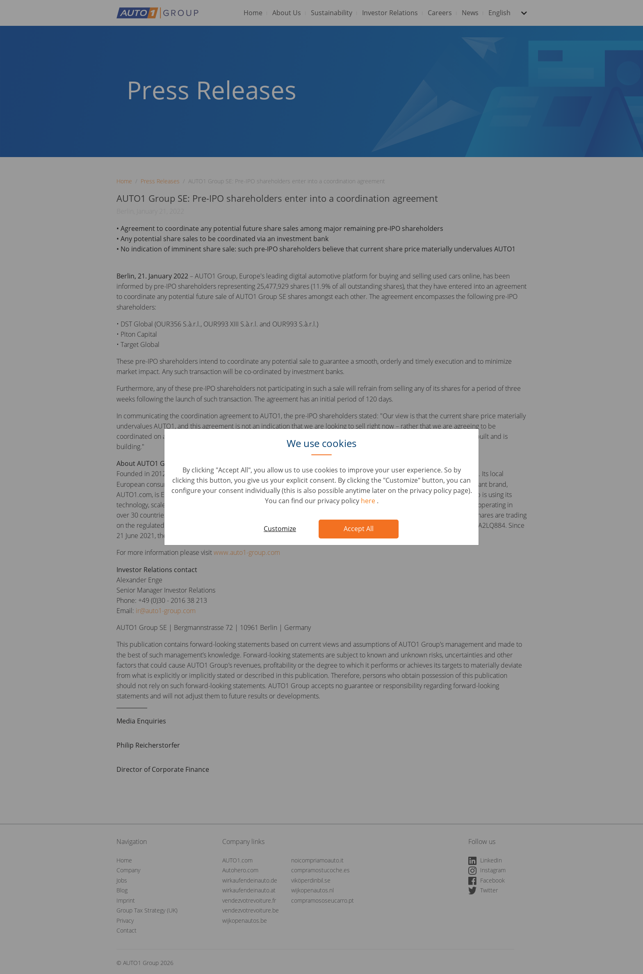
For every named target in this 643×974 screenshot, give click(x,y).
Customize (280, 528)
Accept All (359, 528)
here (369, 500)
